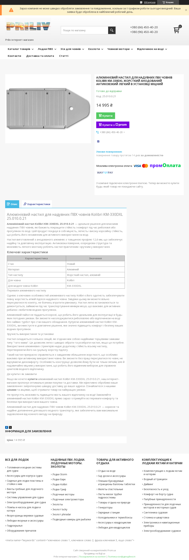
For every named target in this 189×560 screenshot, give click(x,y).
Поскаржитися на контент (92, 556)
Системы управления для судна (25, 497)
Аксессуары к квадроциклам (114, 522)
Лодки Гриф (59, 489)
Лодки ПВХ (45, 49)
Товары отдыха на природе (114, 502)
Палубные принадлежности (160, 499)
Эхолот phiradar (61, 514)
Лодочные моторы (63, 494)
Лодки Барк (59, 479)
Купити (107, 115)
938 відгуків (149, 2)
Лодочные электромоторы (68, 499)
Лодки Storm (59, 474)
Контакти (14, 55)
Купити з (114, 125)
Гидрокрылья (14, 525)
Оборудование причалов (21, 530)
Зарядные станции (109, 512)
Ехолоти (94, 49)
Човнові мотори (118, 49)
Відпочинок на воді (150, 49)
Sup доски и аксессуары (112, 475)
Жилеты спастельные (110, 489)
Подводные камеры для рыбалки (71, 519)
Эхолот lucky (59, 509)
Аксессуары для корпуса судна (24, 475)
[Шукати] (112, 30)
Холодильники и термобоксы (115, 517)
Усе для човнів (71, 49)
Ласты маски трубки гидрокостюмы (110, 496)
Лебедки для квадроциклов (114, 527)
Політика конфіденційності (121, 556)
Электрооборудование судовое (162, 530)
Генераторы (105, 507)
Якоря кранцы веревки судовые (25, 515)
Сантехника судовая (155, 512)
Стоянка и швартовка (156, 517)
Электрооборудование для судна (26, 502)
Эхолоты (57, 504)
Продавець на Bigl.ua (94, 553)
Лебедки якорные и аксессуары (25, 520)
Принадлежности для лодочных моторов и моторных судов (162, 506)
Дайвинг (148, 484)
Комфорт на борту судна (158, 494)
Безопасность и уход (156, 489)
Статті (63, 55)
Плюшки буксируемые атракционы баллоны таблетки (116, 482)
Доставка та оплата (40, 55)
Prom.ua (112, 550)
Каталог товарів (19, 49)
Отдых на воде (107, 470)
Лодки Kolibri (59, 484)
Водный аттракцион (155, 479)
